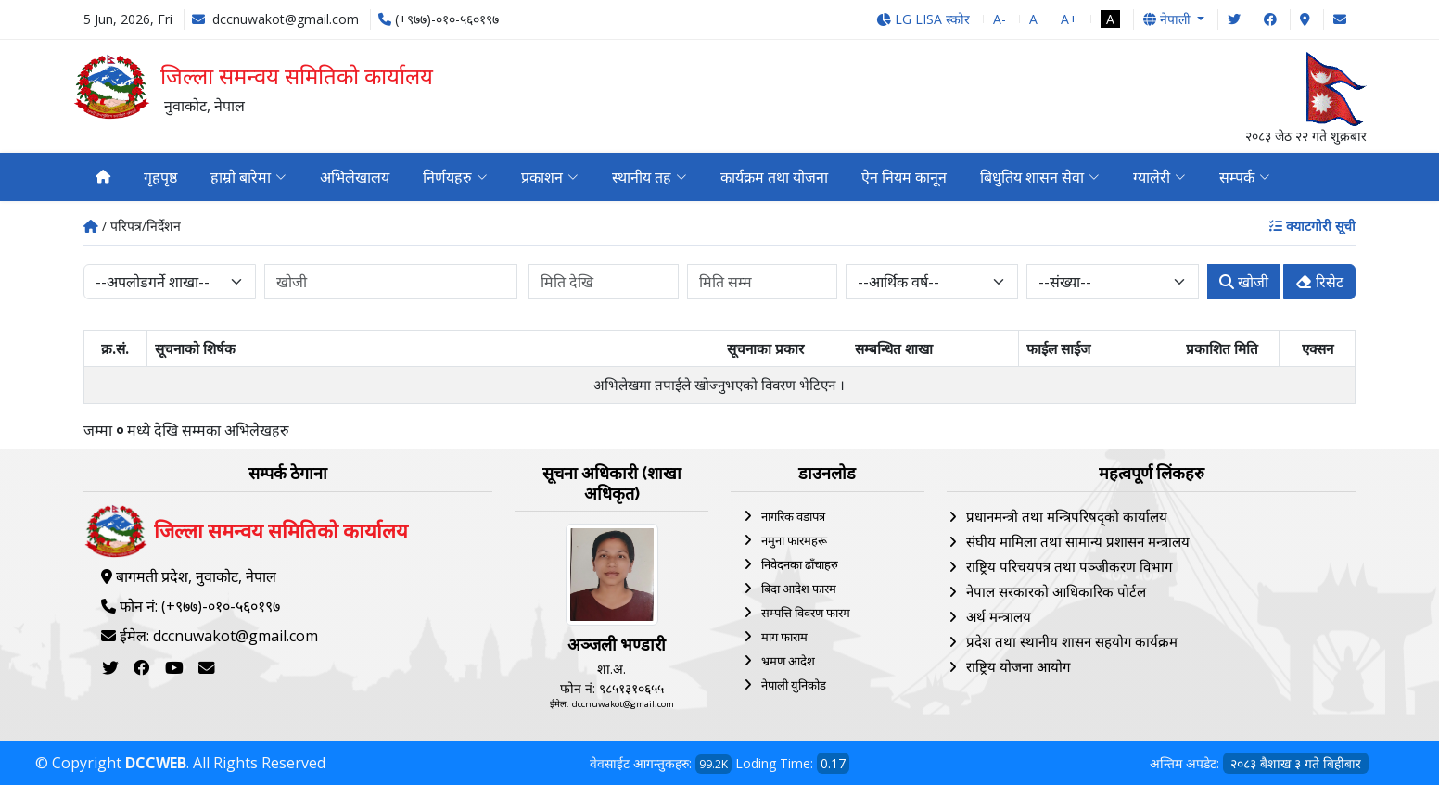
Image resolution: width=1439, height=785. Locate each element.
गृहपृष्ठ (160, 177)
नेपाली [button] (1168, 19)
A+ (1069, 19)
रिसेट (1319, 282)
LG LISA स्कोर (923, 19)
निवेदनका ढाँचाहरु (799, 564)
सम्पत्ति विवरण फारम (805, 612)
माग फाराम (784, 636)
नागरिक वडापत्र (793, 516)
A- (999, 19)
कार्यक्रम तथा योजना (774, 177)
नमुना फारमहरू (794, 540)
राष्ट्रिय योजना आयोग (1018, 666)
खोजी (1243, 282)
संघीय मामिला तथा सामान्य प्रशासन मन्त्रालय (1078, 541)
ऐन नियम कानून (904, 177)
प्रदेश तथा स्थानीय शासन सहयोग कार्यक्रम (1072, 641)
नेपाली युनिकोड (793, 685)
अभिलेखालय (354, 177)
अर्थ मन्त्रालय (998, 616)
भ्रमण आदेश (788, 660)
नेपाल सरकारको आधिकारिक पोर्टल (1056, 591)
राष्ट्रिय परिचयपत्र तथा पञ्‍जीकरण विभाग (1069, 566)
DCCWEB (155, 763)
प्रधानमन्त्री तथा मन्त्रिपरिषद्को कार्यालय (1066, 516)
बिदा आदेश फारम (798, 588)
